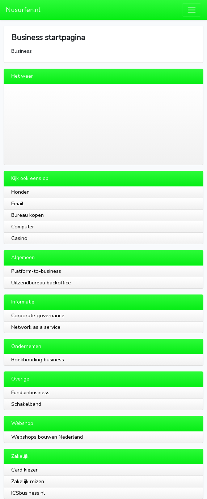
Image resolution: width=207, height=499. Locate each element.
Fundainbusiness (30, 392)
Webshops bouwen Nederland (47, 436)
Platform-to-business (36, 271)
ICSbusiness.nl (28, 492)
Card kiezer (24, 469)
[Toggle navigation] (191, 10)
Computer (22, 226)
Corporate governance (37, 315)
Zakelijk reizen (27, 481)
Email (17, 203)
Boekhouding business (37, 359)
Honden (20, 191)
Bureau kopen (27, 215)
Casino (19, 238)
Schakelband (26, 404)
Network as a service (35, 327)
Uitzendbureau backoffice (41, 282)
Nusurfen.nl (23, 9)
